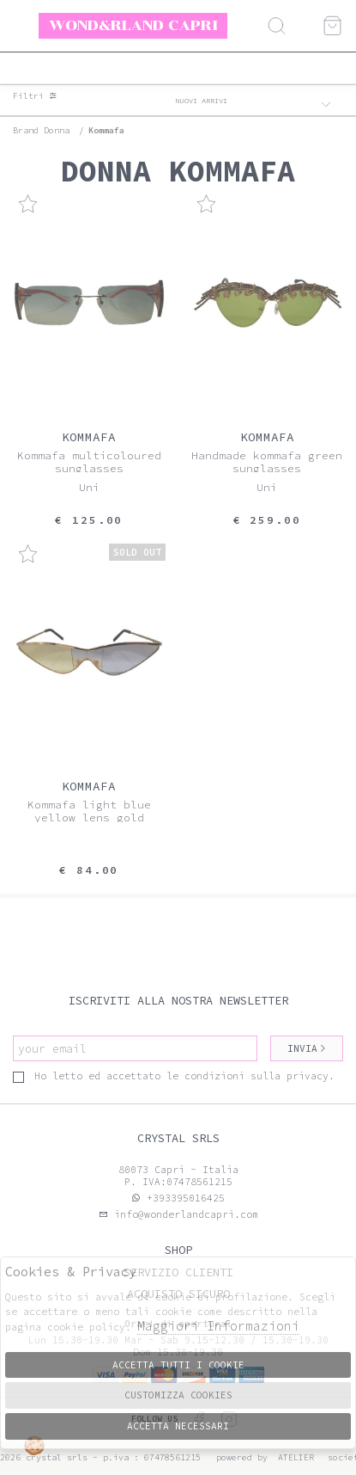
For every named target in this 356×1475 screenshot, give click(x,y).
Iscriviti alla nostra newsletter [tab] (178, 1000)
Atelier (296, 1457)
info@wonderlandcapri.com (183, 1214)
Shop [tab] (178, 1250)
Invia (307, 1048)
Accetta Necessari (178, 1426)
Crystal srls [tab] (178, 1138)
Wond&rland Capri (133, 25)
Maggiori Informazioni (218, 1326)
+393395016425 (186, 1198)
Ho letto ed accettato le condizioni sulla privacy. (174, 1076)
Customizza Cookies (178, 1395)
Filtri (35, 96)
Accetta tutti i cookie (178, 1365)
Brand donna (41, 130)
